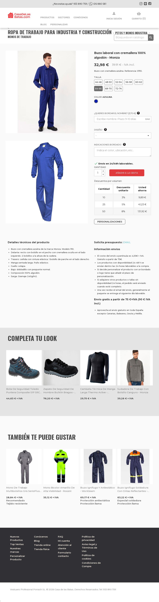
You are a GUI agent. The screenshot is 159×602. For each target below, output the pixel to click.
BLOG (43, 24)
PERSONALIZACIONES (109, 221)
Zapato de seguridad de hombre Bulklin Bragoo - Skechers (58, 390)
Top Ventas (17, 544)
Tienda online (42, 545)
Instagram (140, 3)
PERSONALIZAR (59, 24)
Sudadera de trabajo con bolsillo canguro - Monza (133, 390)
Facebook (149, 3)
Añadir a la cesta (127, 173)
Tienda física (41, 549)
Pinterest (145, 3)
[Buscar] (134, 37)
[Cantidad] (98, 172)
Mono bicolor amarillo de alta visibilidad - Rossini (59, 489)
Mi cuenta (64, 540)
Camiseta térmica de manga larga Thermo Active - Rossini (97, 390)
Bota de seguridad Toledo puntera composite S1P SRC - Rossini (23, 390)
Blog (37, 540)
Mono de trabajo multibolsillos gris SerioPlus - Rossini (23, 489)
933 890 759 (111, 589)
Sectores (64, 17)
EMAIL (127, 242)
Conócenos (81, 17)
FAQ (60, 536)
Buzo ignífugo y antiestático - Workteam (97, 489)
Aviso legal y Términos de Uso (89, 548)
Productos (47, 17)
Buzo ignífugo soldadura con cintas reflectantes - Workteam (132, 489)
